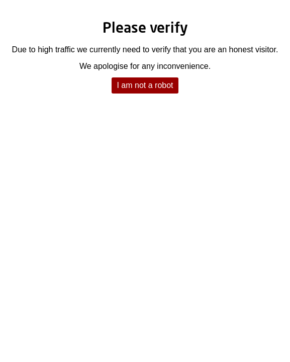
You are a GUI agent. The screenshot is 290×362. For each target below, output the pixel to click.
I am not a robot (145, 85)
